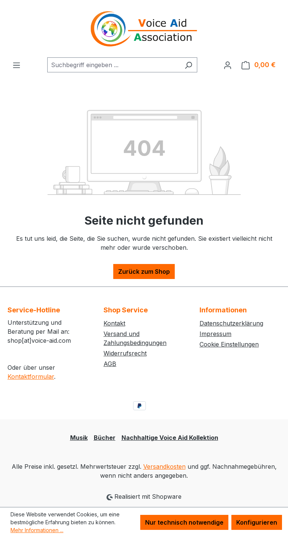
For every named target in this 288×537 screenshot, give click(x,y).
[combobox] (113, 64)
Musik (79, 437)
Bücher (105, 437)
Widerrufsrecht (125, 353)
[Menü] (17, 64)
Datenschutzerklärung (231, 323)
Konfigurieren (256, 522)
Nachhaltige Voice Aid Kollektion (170, 437)
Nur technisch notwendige (184, 522)
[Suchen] (188, 64)
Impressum (215, 334)
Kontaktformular (31, 376)
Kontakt (114, 323)
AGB (110, 364)
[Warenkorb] (258, 64)
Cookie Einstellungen (229, 344)
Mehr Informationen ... (36, 530)
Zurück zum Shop (144, 271)
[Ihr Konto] (228, 64)
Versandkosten (164, 466)
